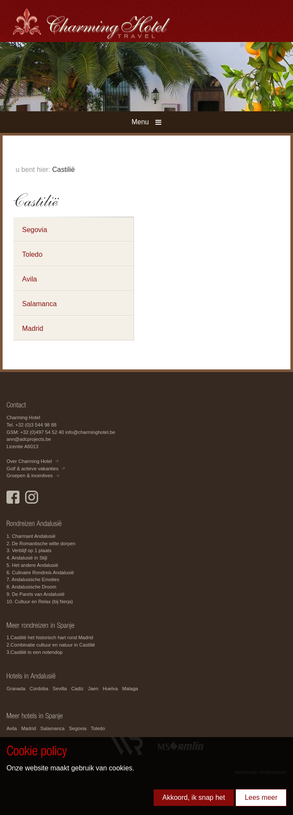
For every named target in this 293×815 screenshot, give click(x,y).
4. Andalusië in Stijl (26, 557)
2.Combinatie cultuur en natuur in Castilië (50, 644)
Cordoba (39, 688)
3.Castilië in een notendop (34, 652)
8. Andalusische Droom (31, 586)
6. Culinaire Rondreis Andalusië (40, 572)
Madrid (32, 328)
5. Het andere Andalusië (32, 565)
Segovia (34, 229)
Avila (29, 279)
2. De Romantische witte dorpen (40, 543)
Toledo (32, 254)
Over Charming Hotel (29, 461)
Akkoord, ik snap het (193, 797)
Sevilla (59, 688)
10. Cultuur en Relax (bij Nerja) (39, 601)
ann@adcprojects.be (28, 439)
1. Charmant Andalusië (30, 536)
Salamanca (39, 303)
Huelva (110, 688)
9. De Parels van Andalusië (35, 594)
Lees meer (261, 797)
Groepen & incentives (29, 475)
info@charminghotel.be (90, 432)
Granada (16, 688)
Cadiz (77, 688)
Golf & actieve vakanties (32, 468)
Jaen (93, 688)
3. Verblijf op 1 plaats (29, 550)
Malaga (130, 688)
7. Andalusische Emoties (32, 579)
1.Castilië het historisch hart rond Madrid (49, 637)
